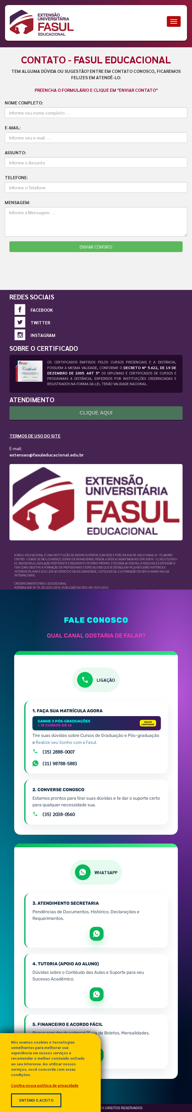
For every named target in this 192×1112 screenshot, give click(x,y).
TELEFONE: (16, 177)
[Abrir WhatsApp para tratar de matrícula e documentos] (97, 934)
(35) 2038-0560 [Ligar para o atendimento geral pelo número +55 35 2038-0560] (53, 814)
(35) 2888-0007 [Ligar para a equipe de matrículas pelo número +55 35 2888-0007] (53, 751)
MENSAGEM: (17, 202)
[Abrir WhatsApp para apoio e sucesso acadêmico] (97, 994)
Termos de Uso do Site (34, 435)
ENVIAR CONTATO (96, 247)
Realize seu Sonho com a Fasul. (66, 742)
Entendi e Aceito (36, 1100)
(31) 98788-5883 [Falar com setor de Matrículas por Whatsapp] (54, 763)
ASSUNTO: (15, 152)
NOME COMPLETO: (24, 102)
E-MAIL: (13, 127)
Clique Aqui (96, 412)
